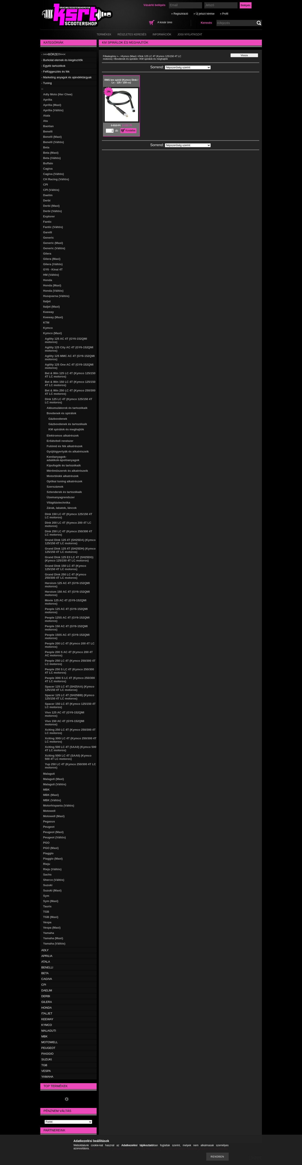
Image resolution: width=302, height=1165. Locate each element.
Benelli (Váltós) (53, 142)
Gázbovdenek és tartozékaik (68, 424)
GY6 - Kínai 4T (53, 269)
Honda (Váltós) (53, 290)
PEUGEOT (48, 1048)
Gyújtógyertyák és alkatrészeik (68, 451)
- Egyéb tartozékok (53, 65)
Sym (46, 895)
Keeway (48, 312)
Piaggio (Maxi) (53, 858)
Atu (45, 121)
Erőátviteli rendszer (60, 441)
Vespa (47, 922)
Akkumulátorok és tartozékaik (67, 408)
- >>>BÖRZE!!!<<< (53, 54)
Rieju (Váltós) (52, 869)
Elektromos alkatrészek (63, 435)
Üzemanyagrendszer (61, 497)
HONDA (46, 1007)
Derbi (47, 200)
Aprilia (47, 99)
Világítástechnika (58, 502)
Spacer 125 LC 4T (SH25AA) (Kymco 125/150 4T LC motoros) (69, 688)
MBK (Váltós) (52, 800)
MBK (46, 789)
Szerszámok (55, 486)
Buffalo (48, 163)
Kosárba (130, 130)
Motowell (49, 810)
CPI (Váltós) (51, 190)
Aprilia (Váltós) (53, 110)
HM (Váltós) (51, 274)
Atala (46, 115)
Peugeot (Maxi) (53, 832)
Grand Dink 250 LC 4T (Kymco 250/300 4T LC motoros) (65, 576)
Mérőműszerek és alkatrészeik (67, 470)
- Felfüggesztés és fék (55, 71)
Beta (46, 147)
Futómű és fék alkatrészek (65, 446)
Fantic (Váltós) (53, 227)
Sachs (47, 874)
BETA (45, 973)
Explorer (49, 216)
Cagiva (48, 168)
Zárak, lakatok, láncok (62, 508)
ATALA (45, 961)
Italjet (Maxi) (51, 306)
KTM (46, 322)
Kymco (48, 328)
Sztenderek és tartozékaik (64, 492)
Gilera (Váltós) (53, 264)
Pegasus (49, 821)
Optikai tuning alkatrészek (64, 481)
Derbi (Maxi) (51, 205)
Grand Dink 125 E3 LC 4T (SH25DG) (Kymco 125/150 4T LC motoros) (69, 559)
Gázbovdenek (58, 418)
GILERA (46, 1002)
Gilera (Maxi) (51, 259)
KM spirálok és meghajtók (66, 429)
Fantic (47, 221)
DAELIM (46, 990)
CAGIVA (46, 979)
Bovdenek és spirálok (61, 413)
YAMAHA (47, 1076)
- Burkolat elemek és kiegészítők (62, 60)
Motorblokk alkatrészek (63, 476)
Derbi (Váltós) (52, 211)
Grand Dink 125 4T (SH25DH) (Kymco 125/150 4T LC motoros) (70, 550)
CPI (45, 184)
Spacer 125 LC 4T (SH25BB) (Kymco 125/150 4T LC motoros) (69, 697)
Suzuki (48, 885)
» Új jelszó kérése (203, 13)
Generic (48, 237)
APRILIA (47, 956)
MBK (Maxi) (51, 795)
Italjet (47, 301)
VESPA (46, 1071)
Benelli (48, 131)
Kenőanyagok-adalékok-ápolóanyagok (63, 458)
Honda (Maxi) (52, 285)
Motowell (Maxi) (54, 816)
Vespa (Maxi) (52, 927)
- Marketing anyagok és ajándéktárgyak (66, 77)
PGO (46, 842)
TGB (46, 911)
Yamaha (48, 933)
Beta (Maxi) (50, 152)
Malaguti (49, 773)
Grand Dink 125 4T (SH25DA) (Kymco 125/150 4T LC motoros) (70, 541)
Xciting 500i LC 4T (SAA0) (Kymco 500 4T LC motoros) (68, 757)
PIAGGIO (47, 1053)
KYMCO (46, 1025)
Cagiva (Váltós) (53, 174)
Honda (47, 280)
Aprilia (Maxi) (52, 105)
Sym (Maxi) (50, 901)
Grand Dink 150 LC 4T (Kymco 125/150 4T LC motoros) (65, 567)
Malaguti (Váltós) (54, 784)
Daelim (48, 195)
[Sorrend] (188, 67)
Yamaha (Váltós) (54, 943)
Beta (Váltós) (52, 158)
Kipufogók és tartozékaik (64, 465)
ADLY (45, 950)
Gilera (47, 253)
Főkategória (109, 56)
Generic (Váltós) (54, 248)
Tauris (47, 906)
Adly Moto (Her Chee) (57, 94)
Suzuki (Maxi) (52, 890)
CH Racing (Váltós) (56, 179)
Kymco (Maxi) (52, 333)
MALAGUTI (48, 1030)
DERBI (45, 996)
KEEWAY (47, 1019)
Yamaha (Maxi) (53, 938)
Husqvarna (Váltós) (56, 296)
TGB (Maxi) (50, 917)
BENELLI (47, 967)
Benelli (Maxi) (52, 136)
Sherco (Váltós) (53, 879)
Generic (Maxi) (53, 243)
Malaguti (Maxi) (53, 779)
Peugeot (49, 826)
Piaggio (48, 853)
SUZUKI (46, 1059)
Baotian (48, 126)
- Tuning (46, 83)
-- (42, 88)
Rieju (46, 864)
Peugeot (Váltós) (54, 837)
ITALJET (47, 1013)
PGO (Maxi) (51, 848)
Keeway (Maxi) (53, 317)
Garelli (47, 232)
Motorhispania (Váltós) (58, 805)
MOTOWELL (49, 1042)
